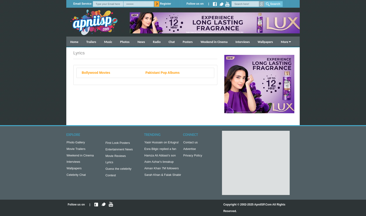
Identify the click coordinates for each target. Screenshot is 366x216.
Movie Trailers (76, 150)
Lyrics (109, 164)
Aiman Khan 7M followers (161, 170)
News (141, 42)
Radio (157, 42)
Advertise (189, 150)
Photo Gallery (76, 143)
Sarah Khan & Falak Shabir (162, 177)
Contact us (190, 143)
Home (74, 42)
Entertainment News (119, 150)
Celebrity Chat (76, 177)
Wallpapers (265, 42)
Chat (172, 42)
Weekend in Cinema (214, 42)
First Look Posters (118, 143)
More (284, 42)
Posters (188, 42)
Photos (125, 42)
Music (108, 42)
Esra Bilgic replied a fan (160, 150)
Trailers (91, 42)
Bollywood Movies (96, 72)
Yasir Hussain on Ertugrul (161, 143)
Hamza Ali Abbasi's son (160, 157)
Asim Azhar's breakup (158, 163)
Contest (111, 178)
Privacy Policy (192, 157)
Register (165, 3)
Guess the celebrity (118, 171)
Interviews (243, 42)
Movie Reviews (116, 157)
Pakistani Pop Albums (162, 72)
